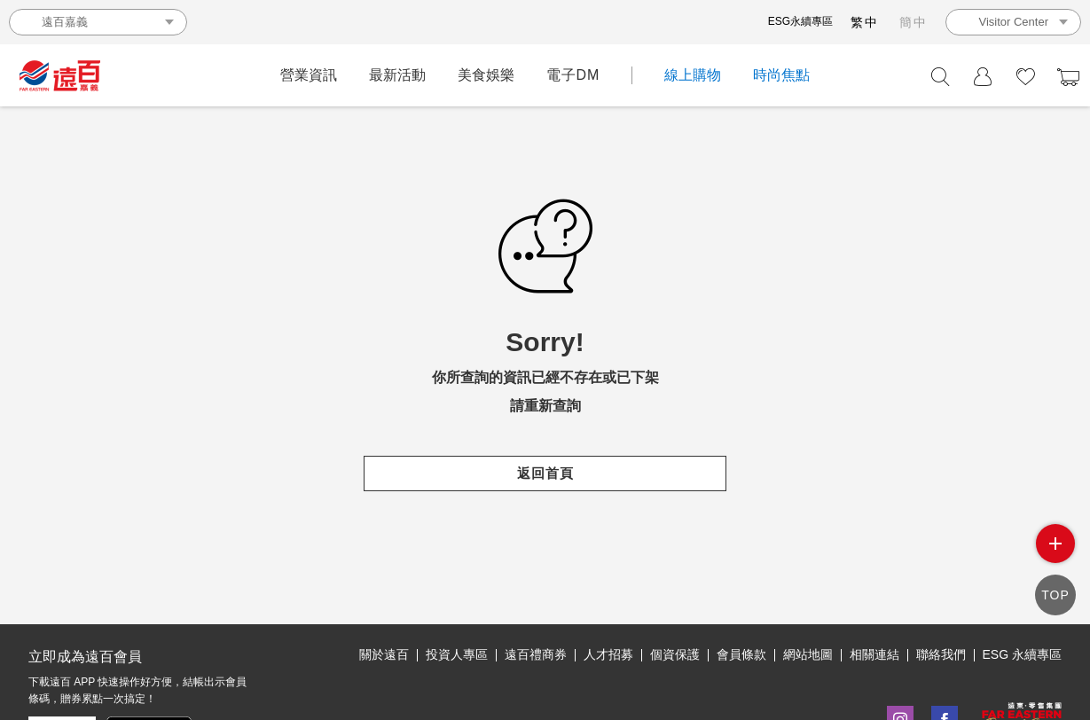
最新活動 (397, 74)
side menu (1055, 543)
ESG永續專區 (800, 21)
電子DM (573, 74)
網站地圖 (808, 654)
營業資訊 (308, 74)
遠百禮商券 (536, 654)
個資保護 (675, 654)
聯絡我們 (941, 654)
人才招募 (608, 654)
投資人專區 (457, 654)
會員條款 (741, 654)
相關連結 (874, 654)
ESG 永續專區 (1022, 654)
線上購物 (692, 74)
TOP (1055, 595)
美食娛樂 (486, 74)
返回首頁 (544, 473)
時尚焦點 (781, 74)
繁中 (865, 22)
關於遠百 (384, 654)
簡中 (913, 22)
